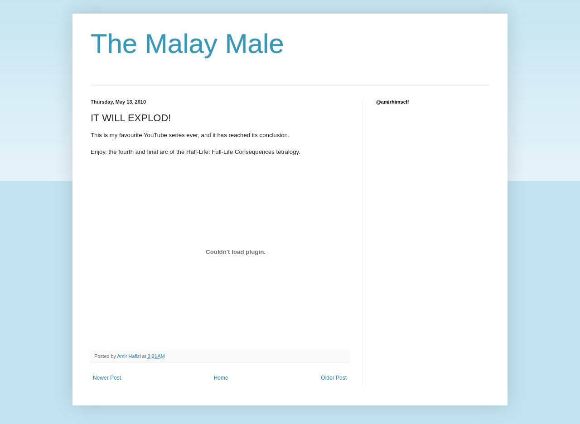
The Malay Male (187, 44)
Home (221, 378)
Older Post (334, 378)
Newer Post (107, 378)
